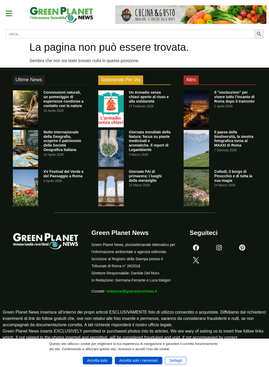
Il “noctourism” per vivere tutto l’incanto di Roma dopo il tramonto (234, 96)
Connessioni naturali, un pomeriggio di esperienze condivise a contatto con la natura (63, 99)
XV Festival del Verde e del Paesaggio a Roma (63, 173)
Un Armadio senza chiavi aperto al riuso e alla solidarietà (149, 96)
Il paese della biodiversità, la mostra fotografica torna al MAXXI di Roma (234, 138)
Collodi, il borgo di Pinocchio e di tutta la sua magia (233, 176)
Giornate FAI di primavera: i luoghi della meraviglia (145, 176)
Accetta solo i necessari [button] (138, 360)
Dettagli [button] (175, 360)
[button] (9, 13)
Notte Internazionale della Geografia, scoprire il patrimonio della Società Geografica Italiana (62, 141)
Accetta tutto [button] (97, 360)
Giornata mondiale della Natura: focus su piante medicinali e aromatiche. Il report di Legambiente (150, 141)
